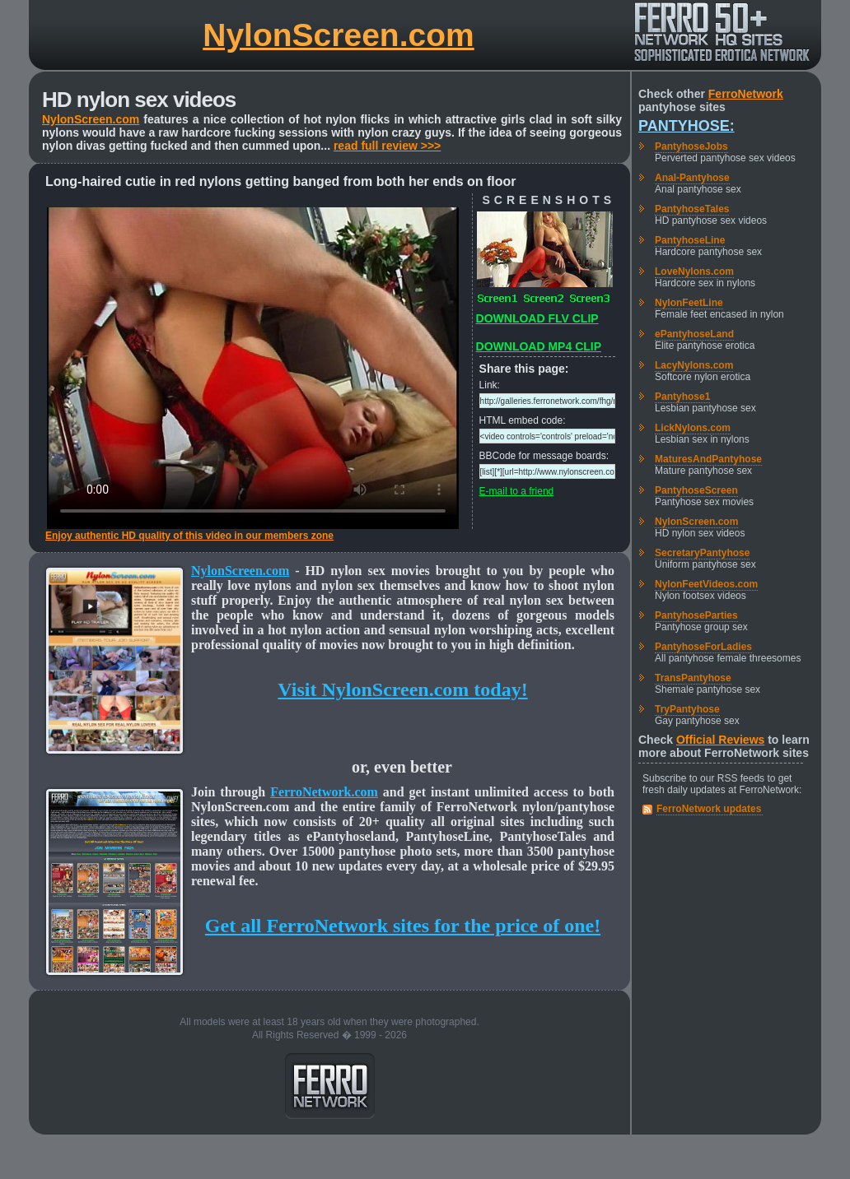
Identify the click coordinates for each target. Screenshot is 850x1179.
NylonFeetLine (689, 303)
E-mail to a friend (516, 491)
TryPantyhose (687, 709)
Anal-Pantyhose (692, 177)
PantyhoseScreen (696, 490)
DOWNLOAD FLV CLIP (537, 318)
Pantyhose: (686, 126)
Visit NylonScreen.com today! (402, 689)
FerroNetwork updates (708, 809)
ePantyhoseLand (694, 334)
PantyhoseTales (692, 209)
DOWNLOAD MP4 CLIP (538, 346)
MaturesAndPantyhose (708, 459)
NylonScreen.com (338, 35)
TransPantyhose (693, 678)
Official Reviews (720, 739)
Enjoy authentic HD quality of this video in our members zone (189, 535)
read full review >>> (387, 145)
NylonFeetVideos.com (706, 584)
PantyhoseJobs (691, 146)
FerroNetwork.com (324, 792)
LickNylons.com (693, 428)
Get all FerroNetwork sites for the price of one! (402, 925)
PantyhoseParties (696, 615)
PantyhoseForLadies (703, 646)
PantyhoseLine (690, 240)
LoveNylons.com (694, 271)
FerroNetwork (745, 93)
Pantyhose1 (682, 396)
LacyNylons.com (694, 365)
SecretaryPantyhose (702, 553)
